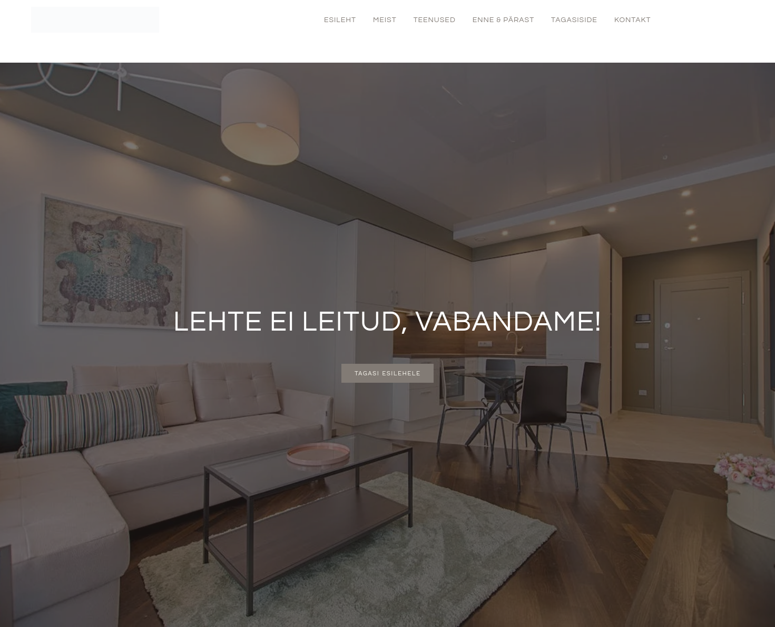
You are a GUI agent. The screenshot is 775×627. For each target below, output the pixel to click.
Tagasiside (574, 20)
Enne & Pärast (503, 20)
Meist (385, 20)
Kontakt (632, 20)
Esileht (340, 20)
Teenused (435, 20)
